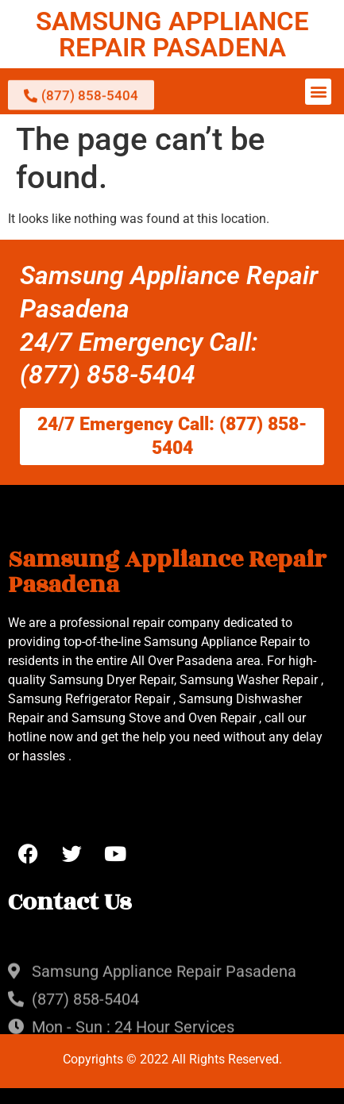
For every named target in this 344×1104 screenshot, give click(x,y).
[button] (318, 92)
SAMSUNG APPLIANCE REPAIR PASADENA (172, 34)
